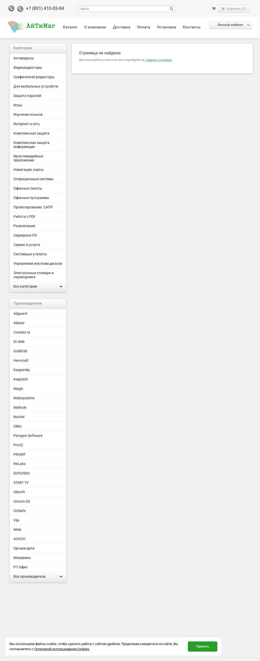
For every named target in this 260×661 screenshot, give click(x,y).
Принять (202, 646)
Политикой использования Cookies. (62, 649)
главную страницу (158, 60)
